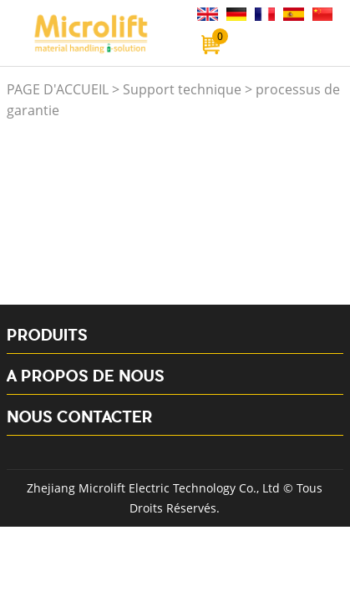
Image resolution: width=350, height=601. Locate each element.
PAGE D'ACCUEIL (58, 89)
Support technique (182, 89)
